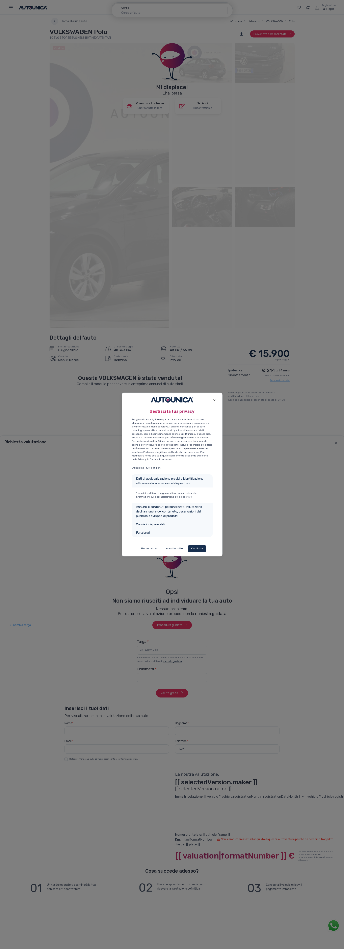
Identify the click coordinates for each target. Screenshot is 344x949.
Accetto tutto (174, 548)
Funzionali (143, 532)
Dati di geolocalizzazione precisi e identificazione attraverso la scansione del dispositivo (169, 481)
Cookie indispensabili (150, 524)
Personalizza (149, 548)
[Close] (214, 399)
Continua (197, 548)
